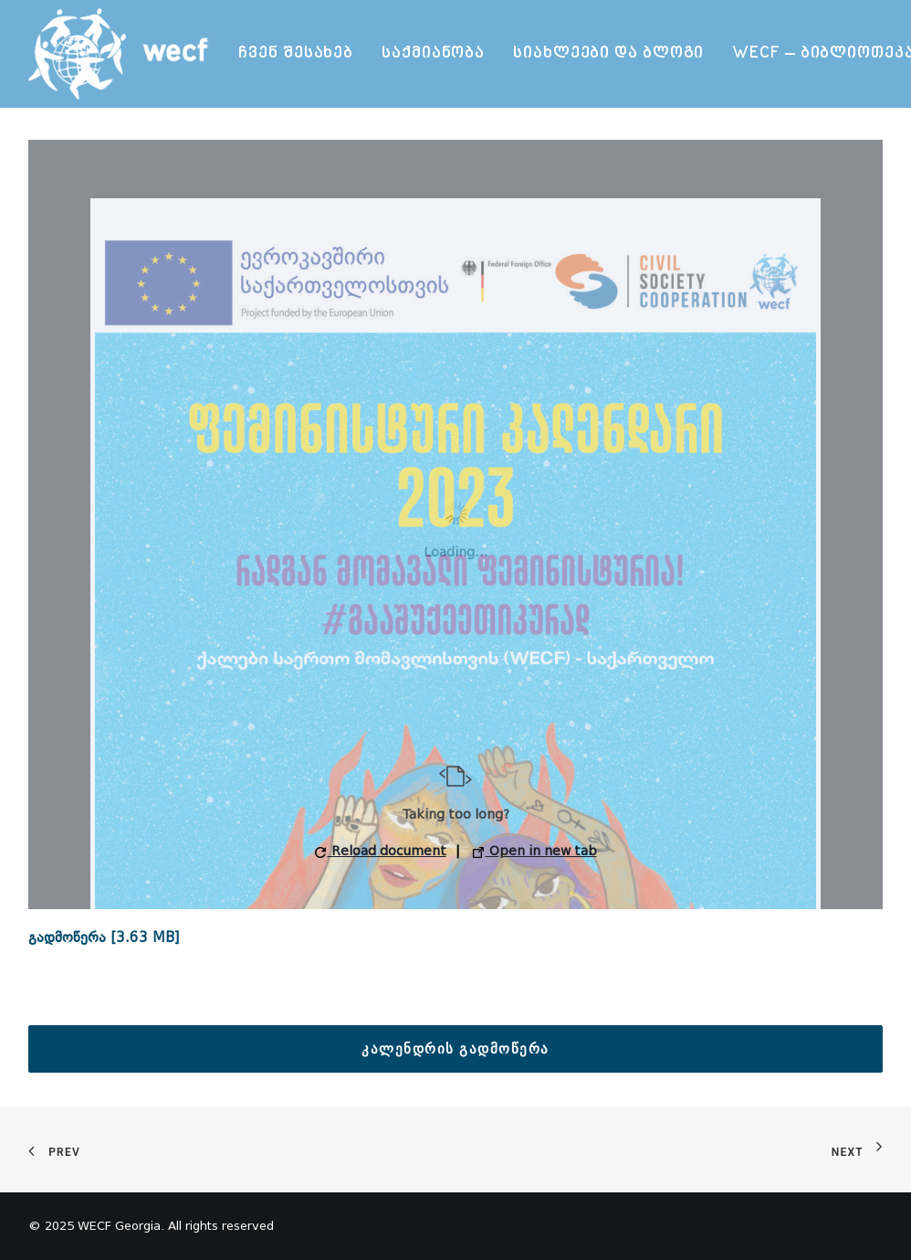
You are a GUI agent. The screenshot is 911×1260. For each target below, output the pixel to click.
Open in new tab (535, 851)
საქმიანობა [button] (433, 53)
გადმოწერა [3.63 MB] (103, 937)
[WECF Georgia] (121, 54)
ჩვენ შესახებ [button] (295, 53)
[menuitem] (295, 54)
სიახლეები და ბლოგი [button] (608, 53)
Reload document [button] (380, 851)
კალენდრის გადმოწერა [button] (455, 1049)
